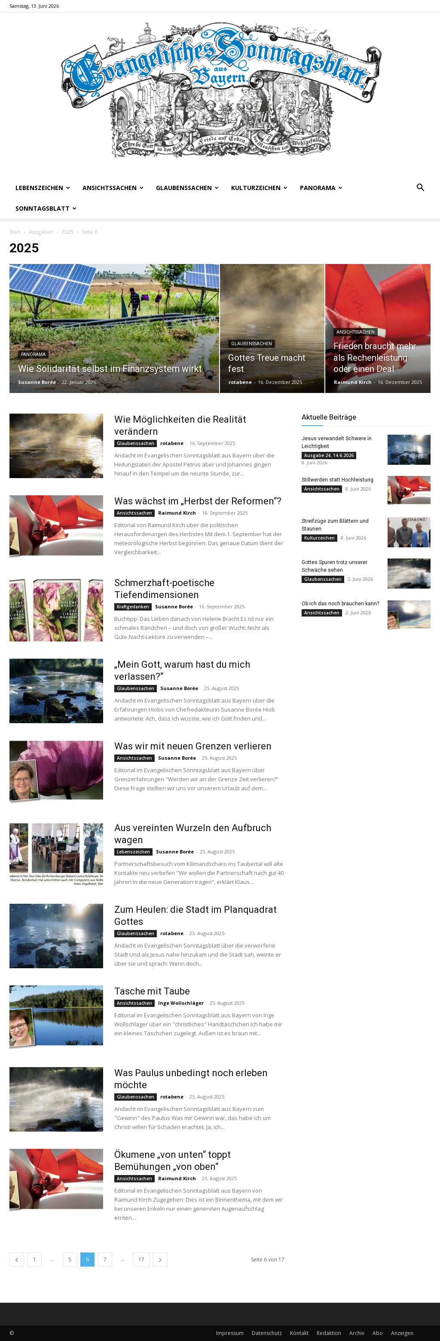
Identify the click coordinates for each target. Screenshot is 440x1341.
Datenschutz (267, 1333)
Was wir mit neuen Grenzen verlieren (193, 746)
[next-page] (160, 1259)
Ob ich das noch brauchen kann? (340, 604)
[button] (420, 188)
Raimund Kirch (353, 382)
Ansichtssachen (113, 188)
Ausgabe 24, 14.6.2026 (329, 455)
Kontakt (299, 1333)
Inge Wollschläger (181, 1003)
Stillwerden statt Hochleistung (337, 480)
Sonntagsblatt (45, 208)
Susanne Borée (37, 382)
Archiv (356, 1333)
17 (141, 1259)
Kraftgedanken (133, 607)
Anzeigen (402, 1333)
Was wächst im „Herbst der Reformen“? (197, 501)
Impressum (230, 1333)
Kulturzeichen (259, 188)
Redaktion (329, 1333)
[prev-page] (16, 1259)
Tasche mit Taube (152, 991)
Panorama (321, 188)
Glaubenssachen (187, 188)
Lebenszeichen (42, 188)
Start (15, 232)
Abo (378, 1333)
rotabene (240, 382)
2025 (67, 232)
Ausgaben (41, 232)
